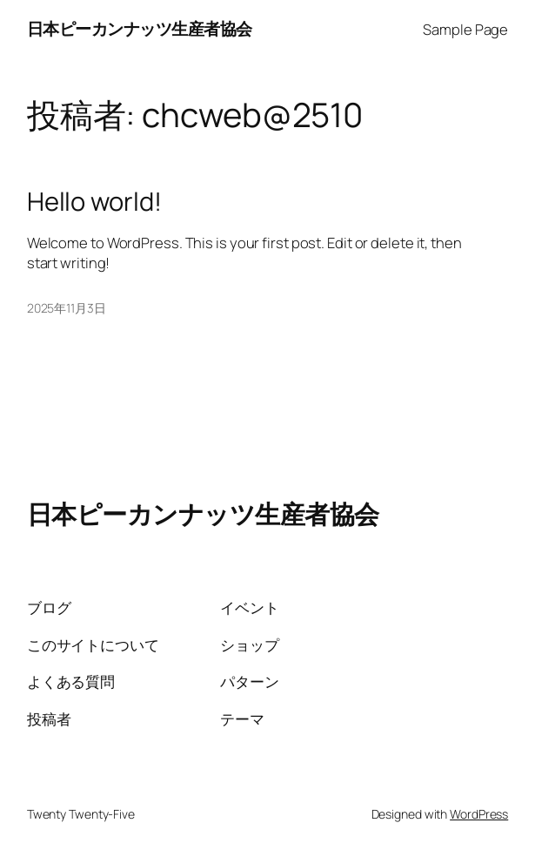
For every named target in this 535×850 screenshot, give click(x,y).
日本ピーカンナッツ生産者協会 (139, 28)
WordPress (479, 814)
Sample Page (465, 29)
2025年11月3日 (66, 308)
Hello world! (94, 201)
